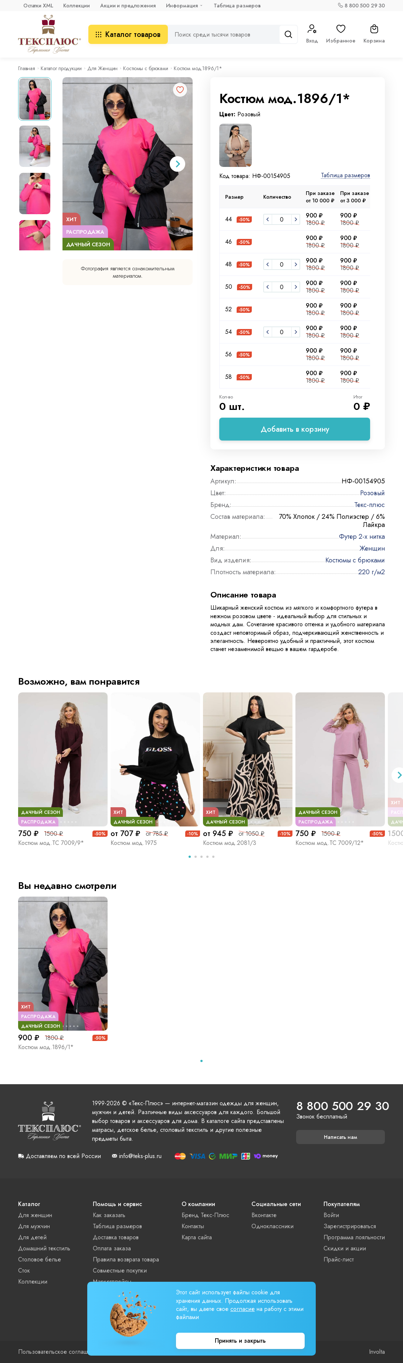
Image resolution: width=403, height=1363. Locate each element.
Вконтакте (264, 1215)
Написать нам (340, 1137)
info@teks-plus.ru (140, 1156)
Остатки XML (38, 5)
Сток (24, 1270)
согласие (242, 1309)
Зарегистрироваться (350, 1226)
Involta (377, 1352)
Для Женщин (102, 68)
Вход (312, 34)
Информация (182, 5)
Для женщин (35, 1215)
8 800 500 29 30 (365, 5)
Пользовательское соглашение (59, 1352)
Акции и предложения (127, 5)
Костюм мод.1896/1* (46, 1047)
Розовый (372, 493)
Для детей (32, 1237)
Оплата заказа (112, 1248)
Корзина (374, 34)
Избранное (340, 34)
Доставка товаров (116, 1237)
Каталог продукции (61, 68)
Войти (331, 1215)
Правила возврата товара (126, 1259)
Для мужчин (34, 1226)
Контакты (193, 1226)
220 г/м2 (371, 572)
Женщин (372, 548)
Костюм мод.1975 (134, 843)
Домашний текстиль (44, 1248)
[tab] (190, 857)
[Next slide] (177, 164)
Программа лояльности (354, 1237)
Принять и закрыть (240, 1340)
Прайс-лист (339, 1259)
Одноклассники (272, 1226)
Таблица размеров (237, 5)
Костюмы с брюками (145, 68)
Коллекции (76, 5)
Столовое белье (39, 1259)
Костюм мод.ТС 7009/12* (329, 843)
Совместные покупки (120, 1270)
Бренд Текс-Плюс (205, 1215)
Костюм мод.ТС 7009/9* (51, 843)
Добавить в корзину (295, 429)
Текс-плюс (369, 505)
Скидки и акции (345, 1248)
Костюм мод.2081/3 (229, 843)
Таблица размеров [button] (345, 175)
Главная (26, 68)
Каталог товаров (128, 34)
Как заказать (109, 1215)
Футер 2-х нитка (362, 536)
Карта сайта (197, 1237)
